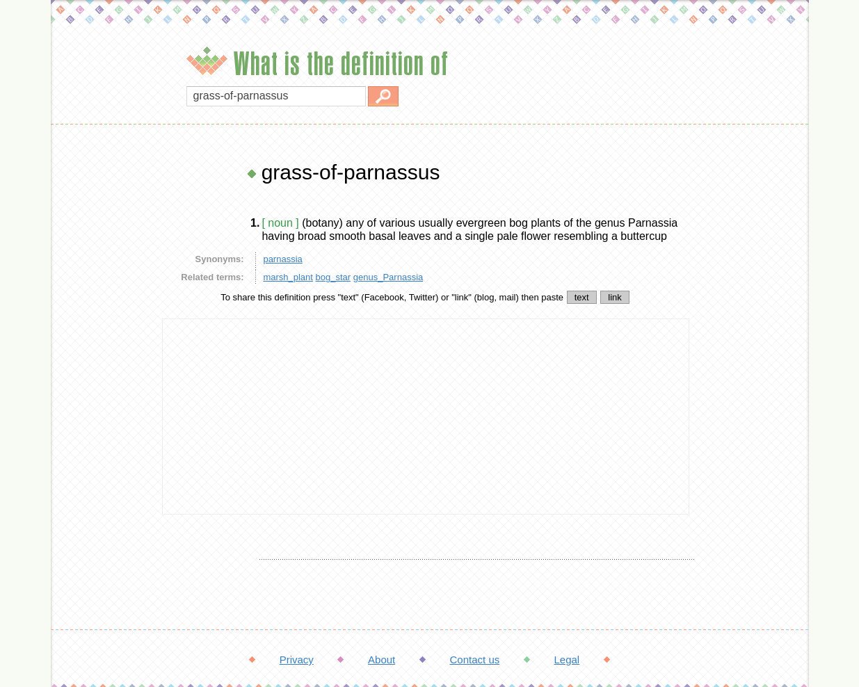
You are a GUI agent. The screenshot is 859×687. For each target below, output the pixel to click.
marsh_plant (288, 277)
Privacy (297, 659)
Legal (566, 659)
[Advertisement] (103, 368)
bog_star (333, 277)
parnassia (282, 259)
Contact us (475, 659)
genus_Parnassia (388, 277)
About (381, 659)
